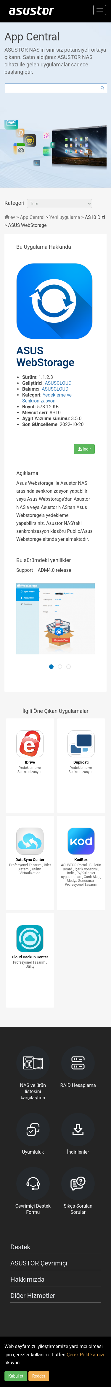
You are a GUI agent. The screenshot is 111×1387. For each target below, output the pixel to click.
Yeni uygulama (64, 217)
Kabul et (15, 1376)
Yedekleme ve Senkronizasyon (47, 398)
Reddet (38, 1376)
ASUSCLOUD (58, 383)
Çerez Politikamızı (85, 1354)
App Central (32, 217)
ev (9, 217)
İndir (84, 449)
